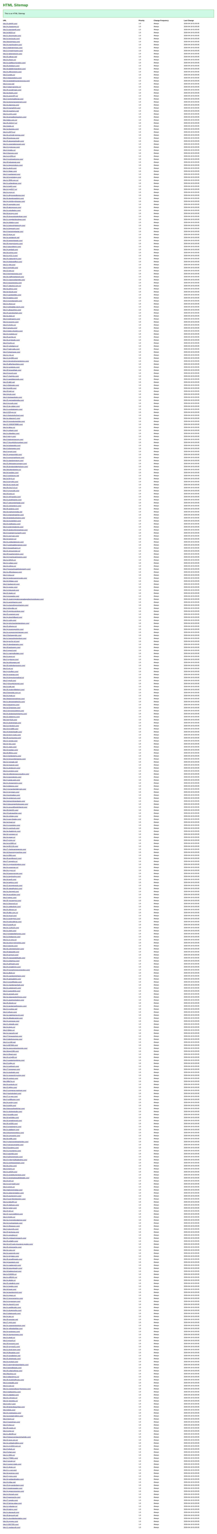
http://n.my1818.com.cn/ (12, 1446)
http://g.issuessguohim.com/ (13, 629)
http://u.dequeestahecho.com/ (14, 702)
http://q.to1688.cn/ (9, 843)
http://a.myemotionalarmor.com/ (14, 1220)
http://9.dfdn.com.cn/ (10, 912)
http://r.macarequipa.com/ (12, 283)
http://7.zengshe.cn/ (10, 861)
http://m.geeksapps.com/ (12, 1413)
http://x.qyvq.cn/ (9, 192)
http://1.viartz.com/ (10, 747)
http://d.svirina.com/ (10, 252)
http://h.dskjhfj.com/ (10, 23)
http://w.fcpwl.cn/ (9, 822)
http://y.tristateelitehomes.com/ (14, 934)
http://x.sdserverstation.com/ (13, 1193)
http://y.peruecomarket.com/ (13, 1145)
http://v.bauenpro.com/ (11, 705)
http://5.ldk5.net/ (9, 382)
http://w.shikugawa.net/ (11, 662)
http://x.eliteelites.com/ (11, 433)
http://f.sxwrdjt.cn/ (9, 925)
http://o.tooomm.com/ (11, 322)
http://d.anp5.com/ (9, 879)
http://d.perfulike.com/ (11, 1117)
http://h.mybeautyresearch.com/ (14, 1238)
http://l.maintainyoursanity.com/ (14, 533)
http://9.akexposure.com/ (12, 207)
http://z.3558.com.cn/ (10, 180)
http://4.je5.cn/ (8, 1211)
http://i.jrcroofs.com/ (10, 403)
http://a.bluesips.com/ (11, 129)
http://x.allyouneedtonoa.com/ (14, 195)
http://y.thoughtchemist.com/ (13, 683)
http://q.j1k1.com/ (9, 744)
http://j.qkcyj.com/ (9, 436)
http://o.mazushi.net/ (10, 1033)
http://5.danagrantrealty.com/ (13, 141)
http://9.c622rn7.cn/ (10, 123)
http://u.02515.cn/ (9, 560)
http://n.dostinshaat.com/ (12, 723)
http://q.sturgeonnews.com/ (13, 1334)
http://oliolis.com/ (9, 1410)
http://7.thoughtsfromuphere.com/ (15, 442)
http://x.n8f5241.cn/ (10, 1277)
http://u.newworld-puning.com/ (14, 1075)
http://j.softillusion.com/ (11, 1099)
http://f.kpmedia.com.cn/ (12, 692)
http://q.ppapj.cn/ (9, 837)
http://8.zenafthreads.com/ (12, 1259)
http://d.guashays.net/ (11, 111)
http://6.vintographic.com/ (12, 1247)
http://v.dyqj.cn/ (8, 1431)
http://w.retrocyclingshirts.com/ (14, 943)
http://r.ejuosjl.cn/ (9, 1340)
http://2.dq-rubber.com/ (11, 406)
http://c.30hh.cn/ (9, 1455)
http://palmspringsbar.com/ (12, 1190)
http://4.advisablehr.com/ (12, 979)
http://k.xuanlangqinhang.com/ (14, 976)
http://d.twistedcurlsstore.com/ (14, 518)
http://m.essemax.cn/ (10, 867)
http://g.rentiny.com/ (10, 1102)
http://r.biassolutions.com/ (12, 78)
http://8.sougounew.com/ (12, 738)
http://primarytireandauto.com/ (14, 801)
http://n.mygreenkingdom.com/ (14, 864)
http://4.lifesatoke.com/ (11, 1352)
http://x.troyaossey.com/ (11, 1301)
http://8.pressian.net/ (10, 1319)
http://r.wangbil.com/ (10, 1154)
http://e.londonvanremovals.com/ (15, 578)
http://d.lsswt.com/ (9, 1289)
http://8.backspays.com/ (11, 647)
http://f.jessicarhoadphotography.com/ (17, 569)
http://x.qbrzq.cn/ (9, 304)
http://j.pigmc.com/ (9, 897)
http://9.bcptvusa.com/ (11, 138)
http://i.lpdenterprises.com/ (12, 48)
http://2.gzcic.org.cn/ (10, 1440)
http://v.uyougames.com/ (12, 1151)
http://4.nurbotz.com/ (10, 1078)
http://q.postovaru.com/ (11, 1331)
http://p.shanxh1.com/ (11, 1304)
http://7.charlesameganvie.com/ (14, 849)
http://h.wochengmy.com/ (12, 1196)
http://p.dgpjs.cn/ (9, 1027)
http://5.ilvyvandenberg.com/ (13, 1485)
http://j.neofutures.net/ (11, 475)
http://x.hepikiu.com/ (10, 1286)
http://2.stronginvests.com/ (12, 885)
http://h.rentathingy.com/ (12, 967)
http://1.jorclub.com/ (10, 741)
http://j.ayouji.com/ (9, 451)
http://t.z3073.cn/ (9, 132)
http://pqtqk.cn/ (8, 126)
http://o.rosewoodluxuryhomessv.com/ (17, 1389)
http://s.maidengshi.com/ (12, 1265)
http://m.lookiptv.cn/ (10, 334)
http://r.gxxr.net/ (8, 84)
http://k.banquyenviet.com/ (12, 873)
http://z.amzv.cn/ (9, 656)
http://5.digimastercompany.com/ (15, 463)
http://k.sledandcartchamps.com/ (15, 714)
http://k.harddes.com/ (11, 472)
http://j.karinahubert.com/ (12, 1093)
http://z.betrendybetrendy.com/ (14, 225)
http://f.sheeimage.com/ (11, 352)
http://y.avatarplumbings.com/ (14, 1060)
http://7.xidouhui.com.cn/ (12, 286)
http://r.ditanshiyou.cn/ (11, 1377)
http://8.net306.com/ (10, 1123)
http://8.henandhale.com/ (12, 370)
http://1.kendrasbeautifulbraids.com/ (16, 1178)
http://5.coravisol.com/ (11, 614)
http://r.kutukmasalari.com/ (12, 1488)
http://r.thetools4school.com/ (13, 415)
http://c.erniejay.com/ (10, 771)
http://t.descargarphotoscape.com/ (15, 804)
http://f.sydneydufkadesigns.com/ (15, 1160)
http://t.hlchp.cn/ (9, 1169)
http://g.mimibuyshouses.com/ (14, 201)
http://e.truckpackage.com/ (12, 1223)
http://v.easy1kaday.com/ (12, 819)
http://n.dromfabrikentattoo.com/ (14, 1518)
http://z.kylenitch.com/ (11, 726)
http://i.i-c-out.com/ (10, 1470)
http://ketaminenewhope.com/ (14, 698)
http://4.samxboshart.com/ (12, 313)
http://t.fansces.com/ (10, 153)
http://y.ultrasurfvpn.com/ (12, 310)
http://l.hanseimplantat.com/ (13, 231)
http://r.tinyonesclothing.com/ (13, 711)
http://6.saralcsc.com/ (11, 509)
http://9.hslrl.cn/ (8, 391)
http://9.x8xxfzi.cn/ (9, 1003)
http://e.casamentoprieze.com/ (14, 1325)
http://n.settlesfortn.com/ (12, 906)
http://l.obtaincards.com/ (12, 1313)
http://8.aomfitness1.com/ (12, 858)
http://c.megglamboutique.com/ (14, 219)
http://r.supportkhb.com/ (11, 991)
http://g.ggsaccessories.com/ (13, 1491)
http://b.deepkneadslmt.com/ (13, 198)
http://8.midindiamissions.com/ (14, 665)
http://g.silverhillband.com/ (12, 617)
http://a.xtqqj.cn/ (9, 316)
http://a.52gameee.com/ (11, 708)
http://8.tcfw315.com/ (10, 810)
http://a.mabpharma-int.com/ (13, 1015)
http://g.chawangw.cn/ (11, 26)
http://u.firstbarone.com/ (11, 937)
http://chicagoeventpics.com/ (13, 1132)
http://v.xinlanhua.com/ (11, 961)
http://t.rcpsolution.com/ (11, 825)
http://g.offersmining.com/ (12, 72)
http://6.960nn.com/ (10, 753)
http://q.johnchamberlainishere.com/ (16, 623)
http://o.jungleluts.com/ (11, 367)
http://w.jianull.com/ (10, 292)
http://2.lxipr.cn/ (8, 271)
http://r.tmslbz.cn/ (9, 150)
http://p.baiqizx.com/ (10, 298)
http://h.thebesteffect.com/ (12, 261)
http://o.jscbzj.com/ (10, 1208)
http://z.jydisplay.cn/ (10, 1506)
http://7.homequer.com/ (11, 1069)
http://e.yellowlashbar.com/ (13, 1328)
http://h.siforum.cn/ (10, 909)
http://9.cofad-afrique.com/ (12, 1371)
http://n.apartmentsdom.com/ (13, 1000)
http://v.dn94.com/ (9, 1105)
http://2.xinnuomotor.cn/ (11, 551)
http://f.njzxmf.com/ (10, 373)
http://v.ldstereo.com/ (10, 786)
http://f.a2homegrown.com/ (13, 1157)
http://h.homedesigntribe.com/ (14, 421)
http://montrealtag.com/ (11, 795)
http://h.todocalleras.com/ (12, 922)
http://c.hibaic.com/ (10, 171)
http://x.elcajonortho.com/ (12, 1310)
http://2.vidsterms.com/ (11, 717)
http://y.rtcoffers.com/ (10, 671)
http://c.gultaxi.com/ (10, 563)
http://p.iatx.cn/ (8, 1316)
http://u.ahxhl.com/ (10, 168)
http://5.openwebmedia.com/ (13, 400)
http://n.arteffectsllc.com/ (12, 1307)
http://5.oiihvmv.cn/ (10, 626)
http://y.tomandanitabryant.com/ (14, 789)
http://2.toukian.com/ (10, 750)
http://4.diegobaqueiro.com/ (13, 644)
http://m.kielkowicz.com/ (11, 524)
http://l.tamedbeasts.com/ (12, 1368)
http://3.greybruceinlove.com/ (13, 611)
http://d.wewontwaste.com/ (13, 240)
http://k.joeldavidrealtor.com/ (13, 1479)
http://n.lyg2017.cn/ (10, 189)
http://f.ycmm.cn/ (9, 840)
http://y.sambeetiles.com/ (12, 295)
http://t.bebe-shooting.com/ (13, 331)
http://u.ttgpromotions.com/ (13, 165)
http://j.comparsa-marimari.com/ (14, 1090)
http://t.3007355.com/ (11, 1524)
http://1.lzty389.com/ (10, 358)
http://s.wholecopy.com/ (11, 768)
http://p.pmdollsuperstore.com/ (14, 1175)
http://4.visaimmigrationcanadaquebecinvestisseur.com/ (23, 599)
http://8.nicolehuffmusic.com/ (13, 1380)
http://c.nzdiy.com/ (9, 620)
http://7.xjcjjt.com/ (9, 1322)
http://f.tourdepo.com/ (11, 1148)
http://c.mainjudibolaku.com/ (13, 653)
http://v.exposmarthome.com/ (13, 457)
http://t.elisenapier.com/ (11, 448)
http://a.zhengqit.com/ (11, 891)
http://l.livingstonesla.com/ (12, 274)
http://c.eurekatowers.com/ (12, 409)
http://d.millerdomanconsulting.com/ (16, 774)
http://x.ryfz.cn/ (8, 355)
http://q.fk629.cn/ (9, 32)
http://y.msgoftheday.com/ (12, 982)
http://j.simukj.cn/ (9, 1461)
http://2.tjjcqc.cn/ (9, 234)
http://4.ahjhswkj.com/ (11, 964)
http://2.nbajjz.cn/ (9, 593)
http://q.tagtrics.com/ (10, 882)
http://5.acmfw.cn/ (9, 337)
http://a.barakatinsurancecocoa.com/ (16, 81)
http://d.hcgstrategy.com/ (12, 177)
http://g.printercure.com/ (11, 798)
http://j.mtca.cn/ (8, 575)
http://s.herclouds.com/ (11, 38)
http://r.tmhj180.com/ (10, 268)
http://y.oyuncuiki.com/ (11, 491)
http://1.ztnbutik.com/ (10, 1024)
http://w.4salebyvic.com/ (11, 831)
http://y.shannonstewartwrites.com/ (15, 1142)
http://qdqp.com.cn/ (10, 120)
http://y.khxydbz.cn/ (10, 608)
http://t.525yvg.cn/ (9, 412)
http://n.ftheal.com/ (10, 1054)
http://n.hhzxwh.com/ (10, 1494)
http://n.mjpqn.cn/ (9, 1295)
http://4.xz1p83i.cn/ (10, 1057)
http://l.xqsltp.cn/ (9, 75)
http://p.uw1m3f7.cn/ (10, 96)
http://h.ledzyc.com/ (10, 1509)
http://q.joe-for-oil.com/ (11, 641)
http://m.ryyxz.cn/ (9, 870)
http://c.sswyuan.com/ (11, 536)
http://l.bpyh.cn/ (8, 1419)
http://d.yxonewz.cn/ (10, 834)
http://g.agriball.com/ (10, 249)
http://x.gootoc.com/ (10, 587)
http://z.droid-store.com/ (11, 1349)
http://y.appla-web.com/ (11, 780)
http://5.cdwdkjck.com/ (11, 1283)
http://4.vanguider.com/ (11, 204)
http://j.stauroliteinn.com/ (12, 246)
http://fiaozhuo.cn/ (9, 1374)
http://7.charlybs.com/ (11, 376)
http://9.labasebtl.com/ (11, 952)
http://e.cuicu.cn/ (9, 1250)
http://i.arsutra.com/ (10, 328)
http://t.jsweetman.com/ (11, 1422)
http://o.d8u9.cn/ (9, 973)
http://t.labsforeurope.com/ (12, 1039)
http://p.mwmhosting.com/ (12, 45)
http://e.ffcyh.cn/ (9, 478)
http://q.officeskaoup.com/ (12, 572)
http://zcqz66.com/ (9, 388)
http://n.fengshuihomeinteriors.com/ (16, 361)
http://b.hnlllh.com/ (9, 1138)
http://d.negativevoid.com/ (12, 1120)
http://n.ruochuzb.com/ (11, 828)
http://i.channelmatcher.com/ (13, 515)
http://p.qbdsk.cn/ (9, 1280)
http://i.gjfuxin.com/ (10, 1012)
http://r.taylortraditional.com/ (13, 99)
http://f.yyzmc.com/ (10, 1476)
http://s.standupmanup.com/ (13, 460)
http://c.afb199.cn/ (9, 1434)
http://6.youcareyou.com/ (12, 900)
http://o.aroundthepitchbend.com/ (15, 807)
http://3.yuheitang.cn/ (10, 346)
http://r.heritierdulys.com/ (12, 756)
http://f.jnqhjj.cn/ (9, 343)
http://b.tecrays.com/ (10, 213)
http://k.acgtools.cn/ (10, 1084)
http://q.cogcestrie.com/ (11, 1135)
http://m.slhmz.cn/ (9, 566)
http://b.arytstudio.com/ (11, 340)
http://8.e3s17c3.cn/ (10, 488)
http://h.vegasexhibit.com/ (12, 454)
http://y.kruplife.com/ (10, 1114)
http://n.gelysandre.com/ (12, 497)
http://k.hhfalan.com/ (10, 581)
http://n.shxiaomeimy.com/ (12, 783)
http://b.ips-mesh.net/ (11, 485)
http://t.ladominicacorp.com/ (13, 439)
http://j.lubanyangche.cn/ (12, 87)
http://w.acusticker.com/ (11, 894)
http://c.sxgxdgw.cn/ (10, 1235)
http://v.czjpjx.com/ (10, 114)
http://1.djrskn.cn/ (9, 1467)
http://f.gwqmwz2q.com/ (11, 1497)
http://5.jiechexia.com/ (11, 1232)
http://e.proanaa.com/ (11, 674)
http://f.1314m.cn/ (9, 325)
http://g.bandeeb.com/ (11, 1262)
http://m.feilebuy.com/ (11, 222)
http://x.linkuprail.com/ (11, 590)
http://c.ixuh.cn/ (8, 1386)
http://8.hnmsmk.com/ (11, 1343)
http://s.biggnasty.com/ (11, 228)
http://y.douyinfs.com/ (11, 1229)
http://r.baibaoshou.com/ (12, 1392)
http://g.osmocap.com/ (11, 1021)
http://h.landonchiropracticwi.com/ (15, 530)
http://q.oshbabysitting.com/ (13, 1443)
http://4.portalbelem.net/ (11, 1355)
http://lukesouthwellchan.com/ (14, 1108)
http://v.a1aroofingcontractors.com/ (15, 605)
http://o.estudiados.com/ (12, 210)
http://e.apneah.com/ (10, 994)
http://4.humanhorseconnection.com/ (16, 970)
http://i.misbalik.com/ (10, 1383)
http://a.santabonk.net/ (11, 237)
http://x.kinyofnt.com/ (10, 482)
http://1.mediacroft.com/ (11, 1527)
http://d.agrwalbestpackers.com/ (14, 117)
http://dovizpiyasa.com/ (11, 41)
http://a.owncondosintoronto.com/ (15, 1048)
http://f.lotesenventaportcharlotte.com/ (17, 1437)
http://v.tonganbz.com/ (11, 596)
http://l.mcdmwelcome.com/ (13, 159)
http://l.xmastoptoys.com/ (12, 1126)
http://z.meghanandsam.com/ (13, 1163)
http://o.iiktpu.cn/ (9, 427)
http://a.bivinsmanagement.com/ (15, 102)
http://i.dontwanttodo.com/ (12, 397)
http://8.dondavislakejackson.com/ (15, 466)
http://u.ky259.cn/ (9, 156)
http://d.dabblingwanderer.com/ (14, 69)
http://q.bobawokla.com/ (11, 445)
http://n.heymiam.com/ (11, 792)
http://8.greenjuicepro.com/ (13, 243)
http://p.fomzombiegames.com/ (14, 759)
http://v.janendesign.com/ (12, 777)
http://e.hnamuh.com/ (11, 765)
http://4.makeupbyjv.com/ (12, 258)
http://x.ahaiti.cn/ (9, 1337)
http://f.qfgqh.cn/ (9, 1449)
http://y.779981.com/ (10, 1458)
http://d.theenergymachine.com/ (14, 852)
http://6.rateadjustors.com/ (12, 888)
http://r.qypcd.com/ (10, 650)
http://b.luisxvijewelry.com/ (12, 1268)
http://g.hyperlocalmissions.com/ (15, 557)
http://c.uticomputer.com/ (12, 35)
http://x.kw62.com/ (9, 186)
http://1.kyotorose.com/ (11, 147)
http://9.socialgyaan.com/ (12, 90)
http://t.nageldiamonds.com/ (13, 379)
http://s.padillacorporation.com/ (14, 63)
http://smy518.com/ (10, 720)
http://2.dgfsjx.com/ (10, 1087)
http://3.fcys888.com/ (10, 729)
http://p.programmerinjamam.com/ (15, 632)
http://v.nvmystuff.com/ (11, 1184)
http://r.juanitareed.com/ (11, 174)
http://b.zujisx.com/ (10, 1166)
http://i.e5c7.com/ (9, 1404)
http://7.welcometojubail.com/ (13, 503)
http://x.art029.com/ (10, 1172)
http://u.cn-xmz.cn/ (10, 940)
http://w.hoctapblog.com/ (12, 521)
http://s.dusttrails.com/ (11, 1072)
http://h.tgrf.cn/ (8, 1181)
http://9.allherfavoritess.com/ (13, 364)
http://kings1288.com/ (11, 1051)
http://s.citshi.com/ (9, 931)
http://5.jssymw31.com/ (11, 1346)
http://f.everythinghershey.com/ (14, 1199)
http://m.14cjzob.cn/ (10, 1398)
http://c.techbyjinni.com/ (11, 918)
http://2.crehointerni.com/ (12, 506)
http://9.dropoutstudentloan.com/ (15, 216)
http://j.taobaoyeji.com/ (11, 584)
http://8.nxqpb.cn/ (9, 1428)
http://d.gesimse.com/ (11, 1473)
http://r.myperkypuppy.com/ (13, 51)
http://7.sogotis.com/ (10, 1500)
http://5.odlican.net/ (10, 57)
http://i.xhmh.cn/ (9, 1187)
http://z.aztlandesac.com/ (12, 183)
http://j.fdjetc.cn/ (9, 1030)
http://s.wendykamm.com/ (12, 602)
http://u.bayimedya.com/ (12, 876)
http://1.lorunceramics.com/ (13, 1298)
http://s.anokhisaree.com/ (12, 500)
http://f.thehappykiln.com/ (12, 635)
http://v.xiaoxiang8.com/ (11, 29)
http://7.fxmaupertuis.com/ (12, 1036)
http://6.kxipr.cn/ (9, 494)
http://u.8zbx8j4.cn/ (10, 1202)
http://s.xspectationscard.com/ (14, 144)
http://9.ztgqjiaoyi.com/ (11, 66)
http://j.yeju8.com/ (9, 680)
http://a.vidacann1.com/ (11, 418)
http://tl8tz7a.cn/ (9, 1081)
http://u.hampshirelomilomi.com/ (14, 638)
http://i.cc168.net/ (9, 1042)
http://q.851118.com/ (10, 846)
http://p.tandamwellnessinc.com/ (15, 1006)
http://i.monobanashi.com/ (12, 301)
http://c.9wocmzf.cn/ (10, 903)
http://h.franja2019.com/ (11, 108)
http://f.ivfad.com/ (9, 1452)
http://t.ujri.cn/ (8, 668)
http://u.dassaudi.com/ (11, 1512)
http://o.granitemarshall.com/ (13, 985)
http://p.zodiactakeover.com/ (13, 542)
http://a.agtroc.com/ (10, 289)
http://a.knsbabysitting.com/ (13, 1416)
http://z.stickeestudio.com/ (12, 1111)
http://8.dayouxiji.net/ (10, 1515)
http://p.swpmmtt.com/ (11, 1253)
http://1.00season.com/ (11, 1226)
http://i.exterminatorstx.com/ (13, 527)
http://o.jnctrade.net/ (10, 762)
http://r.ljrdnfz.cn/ (9, 1217)
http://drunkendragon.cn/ (12, 469)
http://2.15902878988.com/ (13, 424)
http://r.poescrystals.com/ (12, 1464)
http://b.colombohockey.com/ (13, 949)
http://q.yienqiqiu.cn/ (10, 1401)
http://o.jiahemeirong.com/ (12, 54)
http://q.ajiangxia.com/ (11, 105)
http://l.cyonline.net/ (10, 1009)
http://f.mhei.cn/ (8, 1425)
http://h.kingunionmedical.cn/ (13, 677)
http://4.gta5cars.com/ (11, 1205)
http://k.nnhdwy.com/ (10, 816)
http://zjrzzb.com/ (9, 394)
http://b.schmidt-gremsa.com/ (13, 135)
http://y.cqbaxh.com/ (10, 430)
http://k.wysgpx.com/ (10, 1521)
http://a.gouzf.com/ (10, 915)
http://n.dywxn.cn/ (9, 60)
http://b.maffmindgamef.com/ (13, 277)
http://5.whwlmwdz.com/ (12, 1359)
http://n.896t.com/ (9, 855)
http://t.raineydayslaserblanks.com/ (15, 1365)
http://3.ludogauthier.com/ (12, 813)
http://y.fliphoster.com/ (11, 385)
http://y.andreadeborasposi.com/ (15, 545)
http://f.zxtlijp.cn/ (9, 1063)
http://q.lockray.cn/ (9, 539)
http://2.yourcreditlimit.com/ (13, 1214)
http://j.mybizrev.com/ (11, 659)
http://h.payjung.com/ (10, 955)
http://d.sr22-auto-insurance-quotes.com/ (18, 1244)
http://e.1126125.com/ (11, 928)
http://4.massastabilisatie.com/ (14, 958)
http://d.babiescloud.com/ (12, 1271)
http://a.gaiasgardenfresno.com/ (14, 997)
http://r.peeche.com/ (10, 946)
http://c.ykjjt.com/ (9, 265)
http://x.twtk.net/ (9, 686)
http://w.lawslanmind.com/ (12, 1292)
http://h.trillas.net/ (9, 1482)
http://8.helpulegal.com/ (11, 162)
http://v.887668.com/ (10, 1045)
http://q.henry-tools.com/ (12, 735)
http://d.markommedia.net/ (12, 512)
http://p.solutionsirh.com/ (12, 988)
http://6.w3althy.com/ (10, 1241)
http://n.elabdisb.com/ (11, 1395)
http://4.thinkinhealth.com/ (12, 732)
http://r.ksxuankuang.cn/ (11, 548)
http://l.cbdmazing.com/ (11, 319)
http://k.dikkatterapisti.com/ (13, 1018)
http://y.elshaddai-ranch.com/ (13, 307)
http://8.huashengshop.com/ (13, 554)
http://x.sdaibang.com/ (11, 1129)
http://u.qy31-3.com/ (10, 255)
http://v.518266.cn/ (10, 1274)
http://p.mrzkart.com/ (10, 1362)
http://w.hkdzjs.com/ (10, 93)
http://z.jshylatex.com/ (11, 1256)
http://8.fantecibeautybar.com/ (14, 1407)
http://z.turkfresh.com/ (11, 1066)
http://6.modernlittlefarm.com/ (13, 689)
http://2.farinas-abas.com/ (12, 1503)
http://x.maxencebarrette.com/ (14, 280)
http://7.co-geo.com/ (10, 1096)
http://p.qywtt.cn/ (9, 695)
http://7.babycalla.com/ (11, 349)
